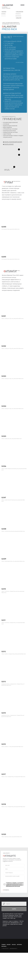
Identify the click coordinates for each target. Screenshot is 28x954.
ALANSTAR (7, 5)
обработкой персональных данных (14, 885)
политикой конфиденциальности (15, 883)
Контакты (3, 946)
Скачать (14, 944)
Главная (3, 944)
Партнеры (19, 944)
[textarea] (14, 878)
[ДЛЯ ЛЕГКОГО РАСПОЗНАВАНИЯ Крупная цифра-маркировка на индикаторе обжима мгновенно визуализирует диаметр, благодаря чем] (14, 167)
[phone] (14, 872)
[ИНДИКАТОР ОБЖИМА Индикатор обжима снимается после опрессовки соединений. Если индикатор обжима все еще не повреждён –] (19, 155)
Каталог (9, 944)
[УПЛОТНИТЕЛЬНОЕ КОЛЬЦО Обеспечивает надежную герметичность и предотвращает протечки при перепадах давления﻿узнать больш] (19, 149)
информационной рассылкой (13, 886)
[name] (14, 865)
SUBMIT (9, 888)
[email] (14, 869)
